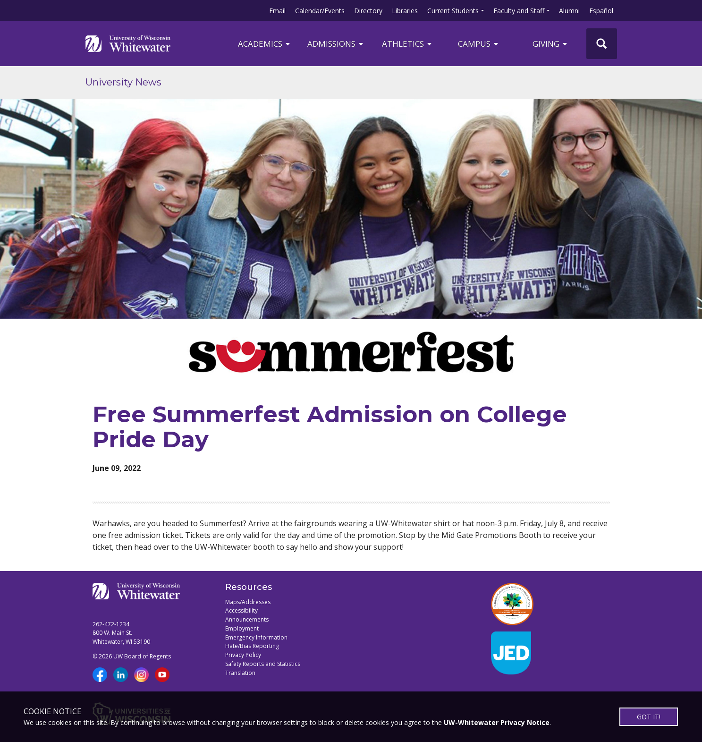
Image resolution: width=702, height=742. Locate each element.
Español (601, 10)
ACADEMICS (264, 43)
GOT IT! (648, 716)
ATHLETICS (407, 43)
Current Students (453, 10)
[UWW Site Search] (601, 43)
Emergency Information (256, 637)
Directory (368, 10)
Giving (550, 43)
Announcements (247, 619)
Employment (242, 628)
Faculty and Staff (518, 10)
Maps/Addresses (248, 602)
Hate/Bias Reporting (252, 646)
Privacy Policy (243, 655)
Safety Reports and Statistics (262, 664)
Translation (240, 673)
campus (478, 43)
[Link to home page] (127, 43)
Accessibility (241, 610)
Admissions (335, 43)
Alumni (569, 10)
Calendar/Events (320, 10)
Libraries (405, 10)
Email (277, 10)
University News (123, 82)
